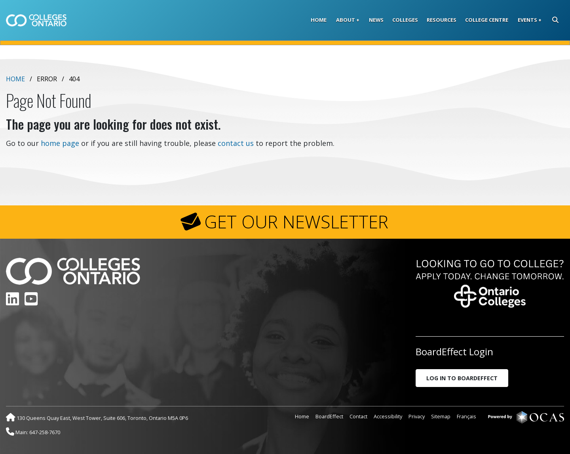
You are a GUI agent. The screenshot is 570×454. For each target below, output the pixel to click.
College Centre (486, 19)
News (376, 19)
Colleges (405, 19)
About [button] (345, 19)
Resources (441, 19)
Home (319, 19)
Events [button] (527, 19)
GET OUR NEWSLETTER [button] (296, 222)
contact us (236, 143)
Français (466, 416)
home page (60, 143)
